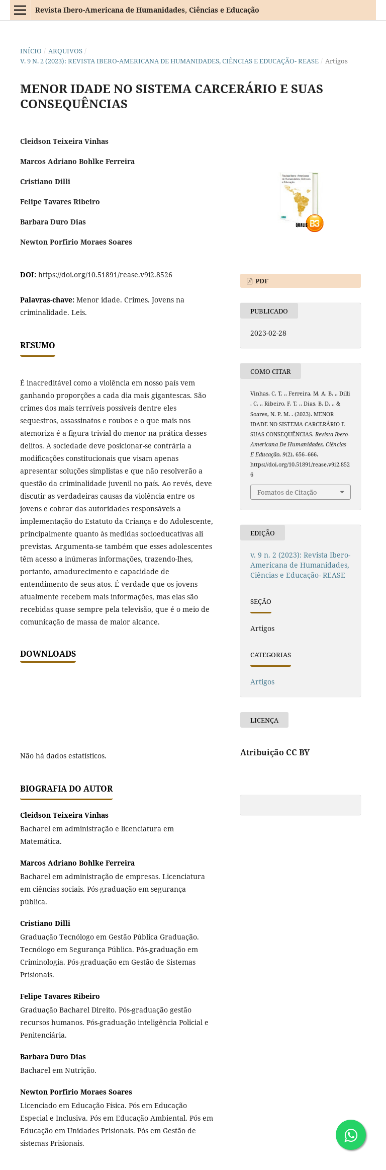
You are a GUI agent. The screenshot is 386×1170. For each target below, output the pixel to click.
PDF (261, 280)
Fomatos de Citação (287, 492)
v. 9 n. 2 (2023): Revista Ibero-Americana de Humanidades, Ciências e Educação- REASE (169, 60)
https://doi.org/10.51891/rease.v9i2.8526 (105, 274)
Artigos (262, 681)
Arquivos (65, 50)
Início (31, 50)
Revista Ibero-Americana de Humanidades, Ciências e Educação (147, 10)
